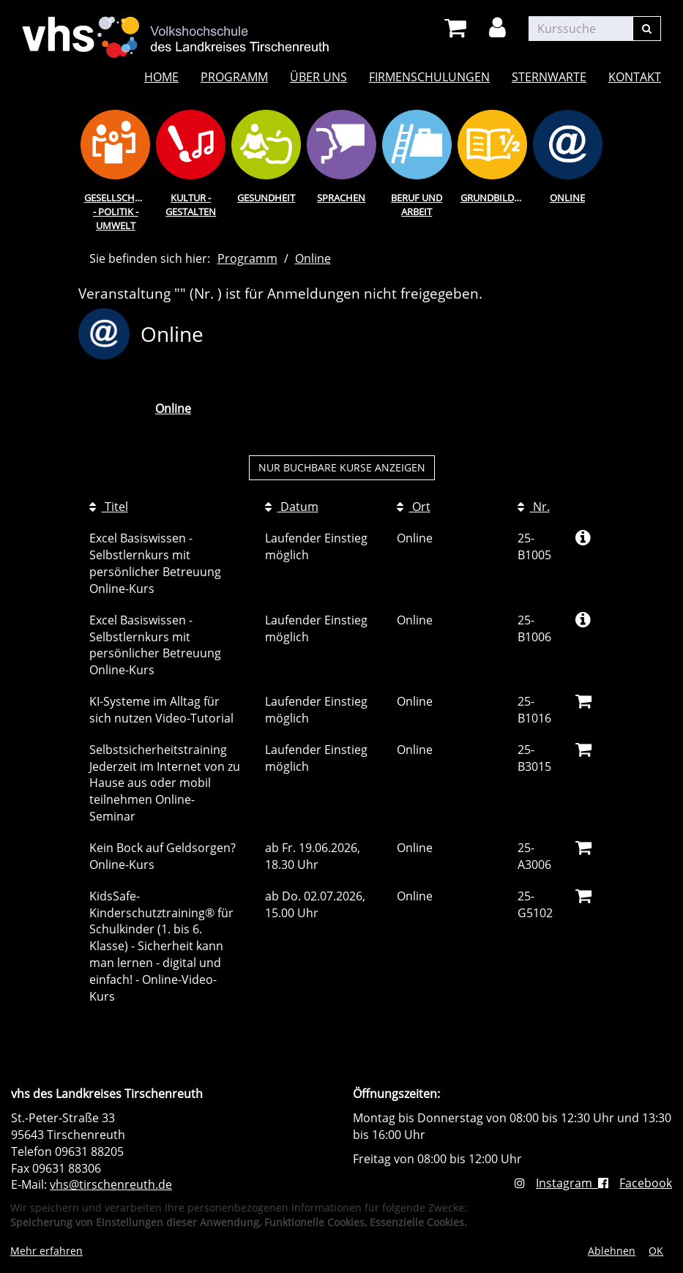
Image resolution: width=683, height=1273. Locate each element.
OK (656, 1251)
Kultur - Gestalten (190, 204)
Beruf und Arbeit (416, 204)
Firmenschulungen (429, 77)
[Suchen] (646, 28)
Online (567, 197)
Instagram (556, 1183)
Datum (291, 507)
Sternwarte (549, 77)
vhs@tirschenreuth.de (111, 1184)
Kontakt (634, 77)
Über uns (318, 77)
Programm (234, 77)
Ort (413, 507)
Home (161, 77)
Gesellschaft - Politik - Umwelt (117, 211)
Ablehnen (611, 1251)
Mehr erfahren (46, 1251)
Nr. (534, 507)
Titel (108, 507)
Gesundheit (266, 197)
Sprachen (341, 197)
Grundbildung (495, 197)
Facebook (635, 1183)
